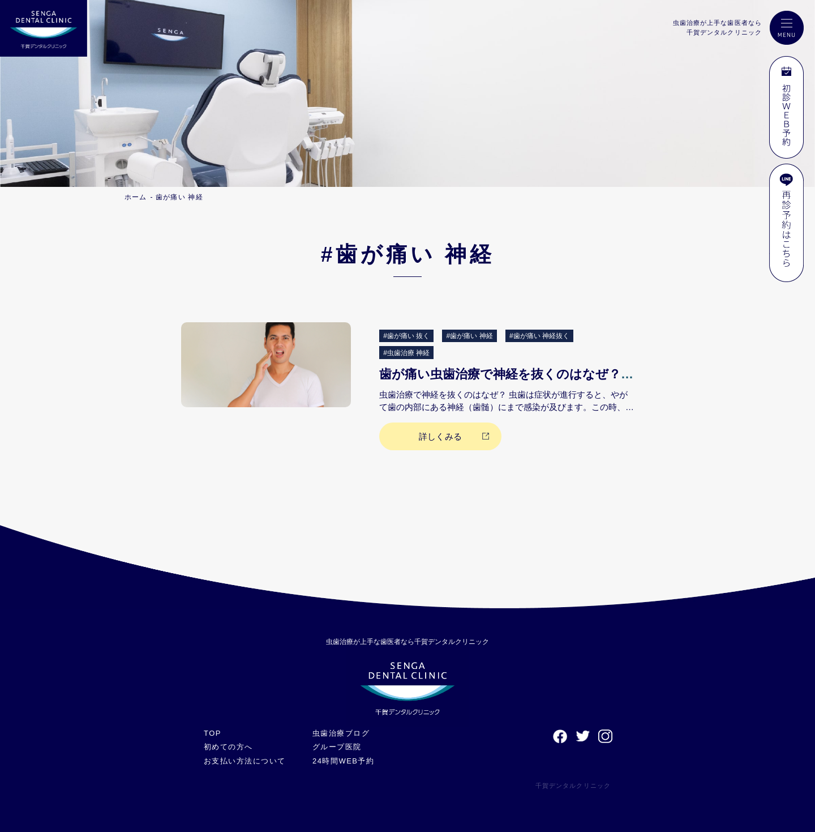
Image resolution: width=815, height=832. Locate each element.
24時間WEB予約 (343, 761)
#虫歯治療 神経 (406, 353)
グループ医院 (337, 747)
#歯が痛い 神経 (470, 336)
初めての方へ (228, 747)
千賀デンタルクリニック (573, 785)
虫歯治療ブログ (341, 733)
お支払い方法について (245, 761)
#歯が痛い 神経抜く (539, 336)
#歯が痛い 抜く (406, 336)
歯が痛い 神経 (179, 197)
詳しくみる (440, 436)
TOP (212, 733)
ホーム (136, 197)
